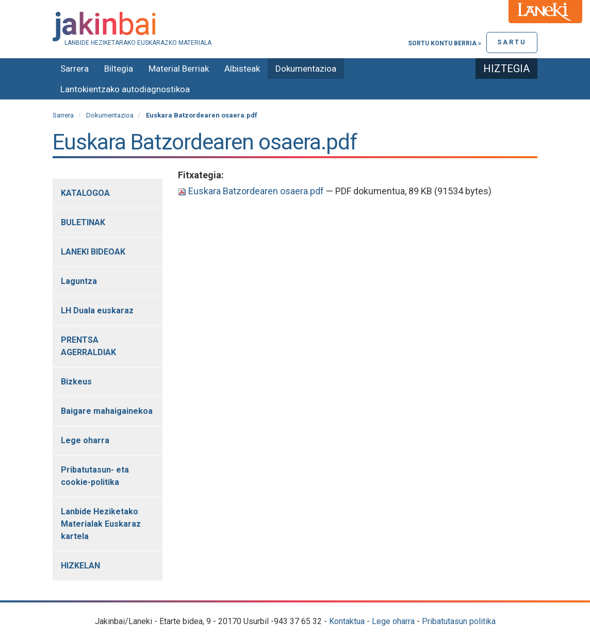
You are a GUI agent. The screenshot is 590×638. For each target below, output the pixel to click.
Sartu (512, 42)
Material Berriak (179, 68)
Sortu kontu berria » (444, 43)
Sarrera (74, 68)
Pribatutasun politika (459, 621)
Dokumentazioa (305, 68)
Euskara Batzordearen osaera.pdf (252, 191)
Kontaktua (347, 621)
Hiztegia (506, 68)
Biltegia (118, 68)
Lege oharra (393, 621)
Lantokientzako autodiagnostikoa (125, 89)
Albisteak (242, 68)
